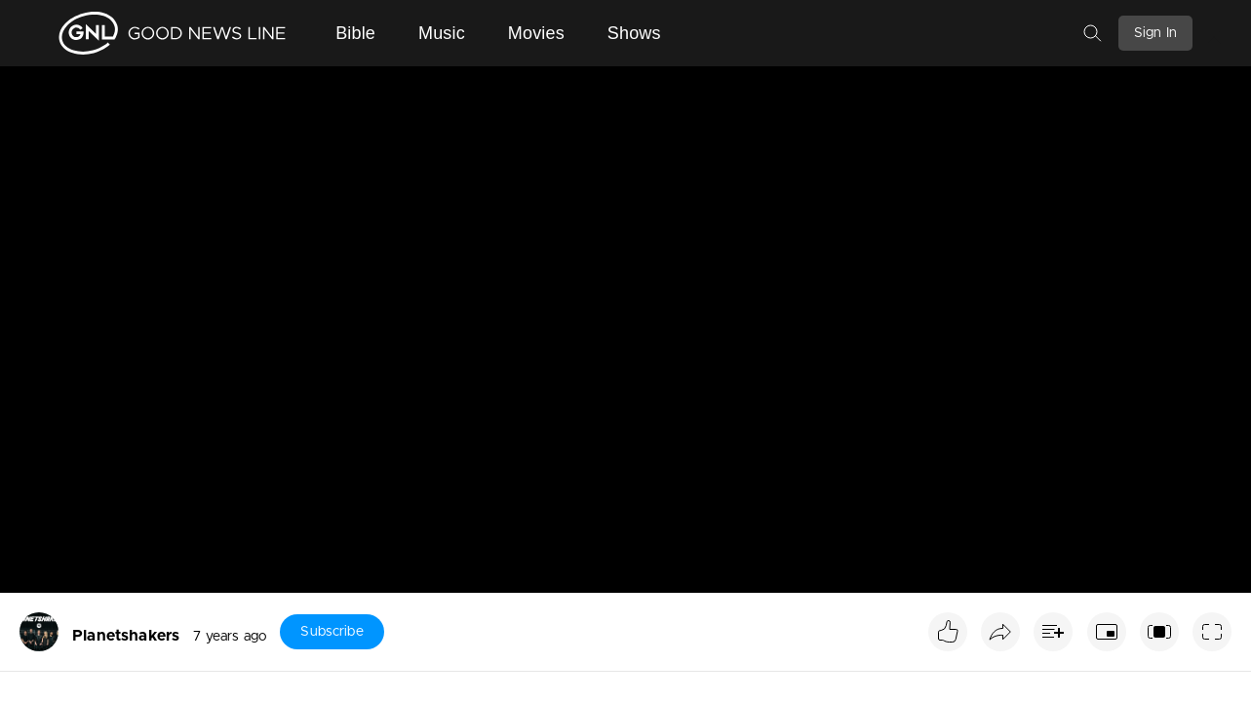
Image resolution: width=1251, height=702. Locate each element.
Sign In (1155, 33)
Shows (634, 33)
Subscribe (331, 632)
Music (441, 33)
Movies (536, 33)
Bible (355, 33)
